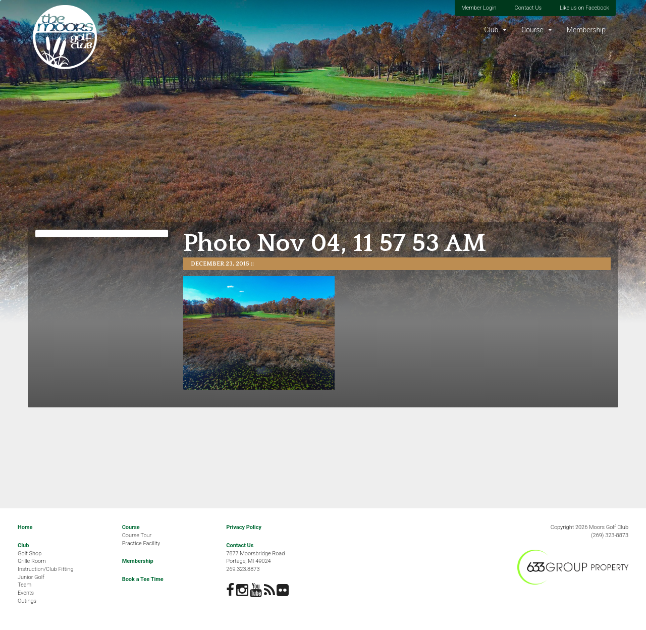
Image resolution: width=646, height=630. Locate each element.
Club (491, 30)
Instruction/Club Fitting (46, 569)
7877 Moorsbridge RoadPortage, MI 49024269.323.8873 (255, 561)
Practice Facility (141, 543)
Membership (586, 30)
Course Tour (137, 535)
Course (532, 30)
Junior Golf (31, 577)
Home (25, 527)
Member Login (479, 8)
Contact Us (528, 8)
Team (24, 585)
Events (26, 593)
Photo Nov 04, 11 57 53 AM (334, 243)
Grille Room (32, 561)
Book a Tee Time (143, 579)
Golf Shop (29, 553)
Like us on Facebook (584, 8)
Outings (27, 601)
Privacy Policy (243, 527)
